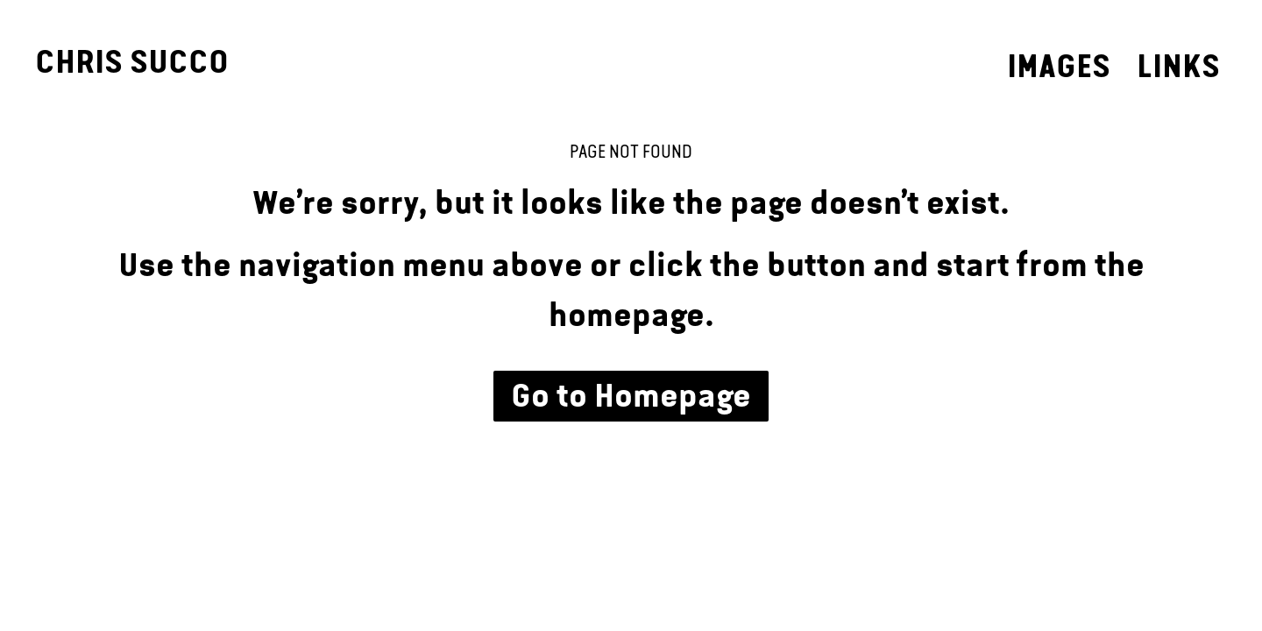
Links (1178, 66)
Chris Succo (132, 62)
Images (1058, 66)
